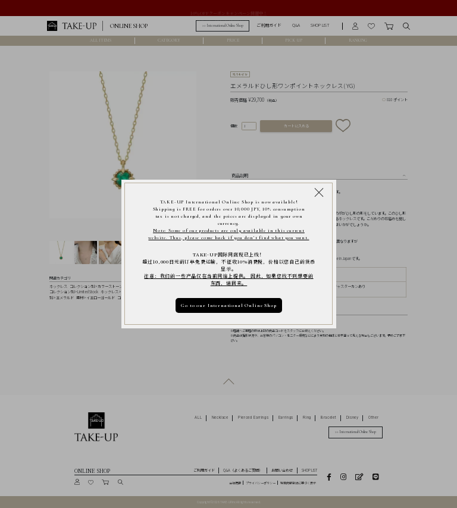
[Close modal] (318, 192)
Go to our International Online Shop (228, 305)
